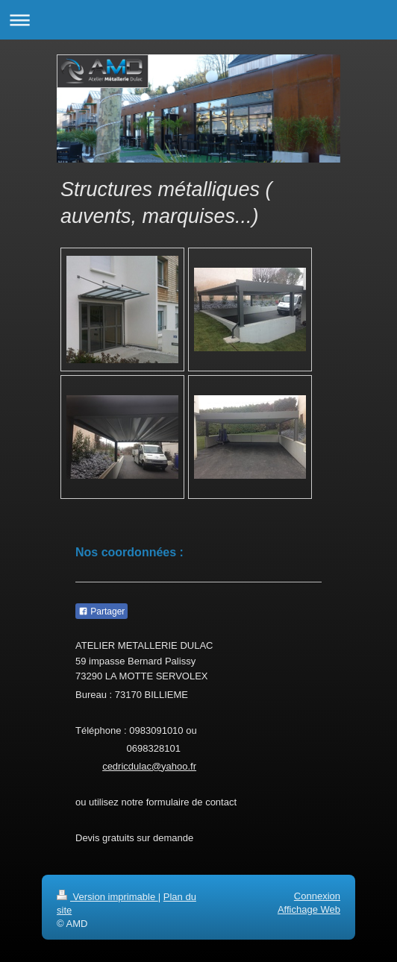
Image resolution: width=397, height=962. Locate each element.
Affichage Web (309, 909)
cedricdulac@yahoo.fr (149, 766)
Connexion (317, 896)
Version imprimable (107, 896)
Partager (101, 611)
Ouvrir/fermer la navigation (198, 20)
